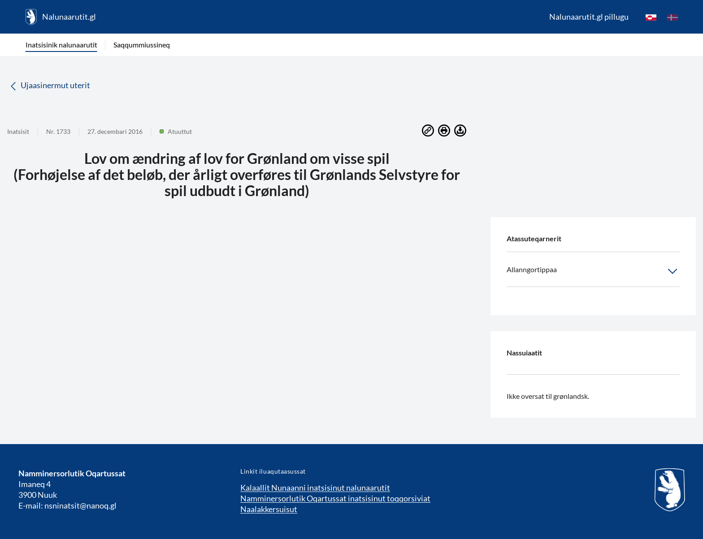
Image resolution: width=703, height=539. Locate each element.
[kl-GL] (651, 17)
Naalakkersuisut (268, 509)
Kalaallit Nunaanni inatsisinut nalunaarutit (315, 487)
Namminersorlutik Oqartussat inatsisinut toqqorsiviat (335, 498)
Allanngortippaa (593, 271)
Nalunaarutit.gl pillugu (589, 16)
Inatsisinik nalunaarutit (61, 44)
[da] (672, 17)
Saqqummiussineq (141, 44)
